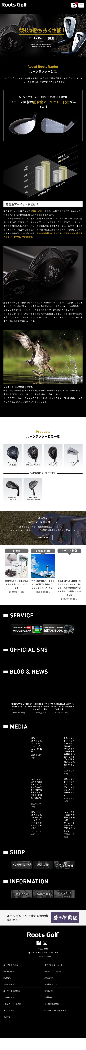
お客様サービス (51, 997)
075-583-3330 (45, 968)
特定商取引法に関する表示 (55, 1023)
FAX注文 (7, 1029)
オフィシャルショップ (53, 977)
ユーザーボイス (9, 997)
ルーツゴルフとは (10, 977)
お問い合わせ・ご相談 (12, 1016)
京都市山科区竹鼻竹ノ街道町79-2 (44, 965)
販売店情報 (49, 1003)
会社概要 (48, 1010)
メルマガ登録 (8, 1023)
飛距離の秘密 (8, 984)
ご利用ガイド (8, 1010)
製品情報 (7, 990)
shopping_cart (74, 5)
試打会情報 (49, 990)
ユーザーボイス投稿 (11, 1003)
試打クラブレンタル (53, 984)
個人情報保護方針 (52, 1016)
